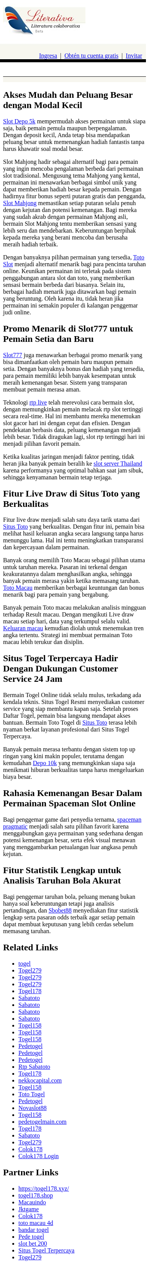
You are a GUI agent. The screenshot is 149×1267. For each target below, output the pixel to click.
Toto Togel (31, 1094)
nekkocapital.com (40, 1080)
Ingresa (48, 55)
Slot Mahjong (20, 203)
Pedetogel (30, 1046)
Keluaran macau (23, 628)
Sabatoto (29, 998)
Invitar (134, 55)
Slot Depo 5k (19, 121)
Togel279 (29, 970)
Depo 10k (45, 763)
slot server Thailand (117, 463)
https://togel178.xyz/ (43, 1188)
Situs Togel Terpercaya (46, 1250)
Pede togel (31, 1236)
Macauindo (32, 1202)
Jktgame (28, 1209)
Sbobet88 (60, 910)
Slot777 (12, 355)
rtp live (38, 402)
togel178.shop (35, 1195)
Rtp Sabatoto (34, 1066)
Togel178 (29, 991)
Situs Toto (15, 526)
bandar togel (33, 1230)
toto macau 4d (35, 1223)
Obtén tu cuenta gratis (91, 55)
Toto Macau (18, 587)
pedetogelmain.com (42, 1121)
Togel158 (29, 1025)
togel (24, 963)
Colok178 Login (38, 1156)
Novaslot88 (32, 1108)
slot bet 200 (32, 1243)
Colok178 (30, 1149)
